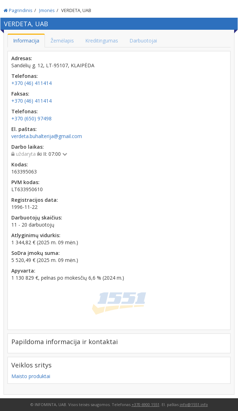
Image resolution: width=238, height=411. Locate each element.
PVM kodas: (25, 182)
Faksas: (20, 93)
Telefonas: (24, 76)
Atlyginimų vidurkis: (35, 235)
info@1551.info (194, 404)
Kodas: (19, 164)
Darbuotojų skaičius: (36, 217)
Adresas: (21, 58)
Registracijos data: (34, 199)
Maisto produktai (30, 376)
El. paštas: (24, 129)
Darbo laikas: (27, 146)
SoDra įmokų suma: (35, 253)
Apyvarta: (23, 270)
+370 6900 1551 (145, 404)
